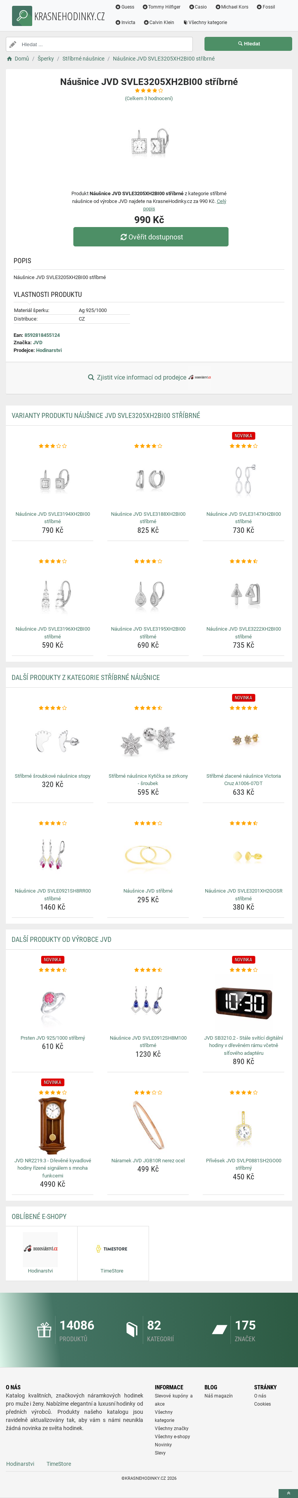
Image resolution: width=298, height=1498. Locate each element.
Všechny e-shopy (172, 1436)
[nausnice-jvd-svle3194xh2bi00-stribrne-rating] (52, 446)
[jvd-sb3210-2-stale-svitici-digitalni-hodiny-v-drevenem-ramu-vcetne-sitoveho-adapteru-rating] (243, 970)
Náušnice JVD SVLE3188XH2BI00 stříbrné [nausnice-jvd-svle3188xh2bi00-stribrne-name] (148, 518)
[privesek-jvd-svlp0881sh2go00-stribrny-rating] (243, 1093)
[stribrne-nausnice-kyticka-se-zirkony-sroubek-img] (148, 741)
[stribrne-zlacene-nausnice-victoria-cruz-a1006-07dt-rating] (243, 708)
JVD (37, 342)
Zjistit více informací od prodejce (149, 378)
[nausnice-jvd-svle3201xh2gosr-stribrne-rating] (243, 823)
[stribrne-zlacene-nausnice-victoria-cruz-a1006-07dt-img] (243, 741)
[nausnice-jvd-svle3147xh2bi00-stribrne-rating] (243, 446)
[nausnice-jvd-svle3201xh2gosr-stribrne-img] (243, 856)
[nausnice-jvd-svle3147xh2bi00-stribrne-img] (243, 479)
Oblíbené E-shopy (39, 1216)
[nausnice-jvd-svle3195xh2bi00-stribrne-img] (148, 594)
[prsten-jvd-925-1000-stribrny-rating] (52, 970)
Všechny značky (172, 1428)
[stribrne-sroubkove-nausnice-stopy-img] (52, 741)
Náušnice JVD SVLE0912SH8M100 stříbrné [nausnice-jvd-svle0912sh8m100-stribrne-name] (148, 1042)
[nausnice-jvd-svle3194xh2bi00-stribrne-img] (52, 479)
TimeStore (59, 1464)
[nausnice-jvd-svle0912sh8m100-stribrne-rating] (148, 970)
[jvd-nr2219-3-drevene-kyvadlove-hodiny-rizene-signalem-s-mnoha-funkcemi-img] (52, 1126)
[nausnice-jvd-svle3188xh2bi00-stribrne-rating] (148, 446)
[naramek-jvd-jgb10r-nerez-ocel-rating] (148, 1093)
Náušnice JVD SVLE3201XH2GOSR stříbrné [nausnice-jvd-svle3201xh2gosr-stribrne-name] (243, 895)
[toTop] (288, 1493)
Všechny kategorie (204, 22)
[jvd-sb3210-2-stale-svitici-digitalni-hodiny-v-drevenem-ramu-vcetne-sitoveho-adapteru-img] (243, 1003)
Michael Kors (231, 7)
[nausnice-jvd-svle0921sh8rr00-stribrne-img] (52, 856)
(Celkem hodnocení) (149, 98)
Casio (198, 7)
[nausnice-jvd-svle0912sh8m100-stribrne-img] (148, 1003)
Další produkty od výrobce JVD (61, 939)
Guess (124, 7)
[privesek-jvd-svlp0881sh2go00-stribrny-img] (243, 1126)
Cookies (262, 1404)
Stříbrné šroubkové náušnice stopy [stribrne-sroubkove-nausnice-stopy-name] (52, 776)
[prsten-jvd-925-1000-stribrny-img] (52, 1003)
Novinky (163, 1445)
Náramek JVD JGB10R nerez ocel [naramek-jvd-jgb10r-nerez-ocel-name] (148, 1160)
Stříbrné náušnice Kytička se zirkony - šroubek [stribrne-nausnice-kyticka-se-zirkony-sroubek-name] (148, 780)
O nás (260, 1396)
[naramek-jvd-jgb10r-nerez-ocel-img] (148, 1126)
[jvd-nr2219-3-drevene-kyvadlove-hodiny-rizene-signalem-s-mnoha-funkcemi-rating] (52, 1093)
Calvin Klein (159, 22)
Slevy (160, 1453)
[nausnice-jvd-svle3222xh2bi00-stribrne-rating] (243, 561)
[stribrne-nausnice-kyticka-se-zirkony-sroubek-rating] (148, 708)
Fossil (265, 7)
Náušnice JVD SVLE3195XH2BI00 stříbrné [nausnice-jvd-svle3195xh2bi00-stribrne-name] (148, 633)
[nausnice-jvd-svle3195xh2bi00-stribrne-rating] (148, 561)
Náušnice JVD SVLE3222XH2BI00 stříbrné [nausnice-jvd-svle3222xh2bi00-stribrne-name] (243, 633)
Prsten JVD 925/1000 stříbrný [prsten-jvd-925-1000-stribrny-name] (53, 1038)
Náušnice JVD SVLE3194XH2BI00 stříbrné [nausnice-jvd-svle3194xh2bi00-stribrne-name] (53, 518)
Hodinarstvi (49, 350)
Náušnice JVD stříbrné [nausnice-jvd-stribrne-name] (148, 891)
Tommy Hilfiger (161, 7)
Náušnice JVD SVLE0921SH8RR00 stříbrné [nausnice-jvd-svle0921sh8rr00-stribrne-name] (53, 895)
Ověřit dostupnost (151, 237)
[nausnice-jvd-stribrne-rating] (148, 823)
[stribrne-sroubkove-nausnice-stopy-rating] (52, 708)
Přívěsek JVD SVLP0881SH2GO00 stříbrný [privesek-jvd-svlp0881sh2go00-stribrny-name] (243, 1164)
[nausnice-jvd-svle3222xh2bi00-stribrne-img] (243, 594)
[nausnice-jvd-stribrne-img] (148, 856)
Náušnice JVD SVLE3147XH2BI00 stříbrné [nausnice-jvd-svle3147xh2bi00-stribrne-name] (243, 518)
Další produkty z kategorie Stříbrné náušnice (86, 677)
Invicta (125, 22)
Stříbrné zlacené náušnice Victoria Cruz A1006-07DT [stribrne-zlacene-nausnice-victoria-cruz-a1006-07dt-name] (243, 780)
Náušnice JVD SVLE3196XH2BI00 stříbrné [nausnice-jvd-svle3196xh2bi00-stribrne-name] (53, 633)
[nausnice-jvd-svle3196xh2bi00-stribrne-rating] (52, 561)
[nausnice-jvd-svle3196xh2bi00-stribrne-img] (52, 594)
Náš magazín (218, 1396)
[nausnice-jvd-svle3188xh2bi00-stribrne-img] (148, 479)
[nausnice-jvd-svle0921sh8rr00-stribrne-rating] (52, 823)
